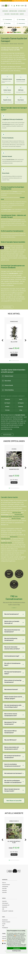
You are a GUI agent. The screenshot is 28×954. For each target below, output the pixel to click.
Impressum (4, 890)
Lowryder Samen (13, 11)
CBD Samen (7, 14)
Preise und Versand (6, 884)
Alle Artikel (4, 888)
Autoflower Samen (6, 549)
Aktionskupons (5, 903)
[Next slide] (25, 340)
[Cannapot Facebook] (5, 943)
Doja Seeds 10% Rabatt (6, 0)
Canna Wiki (4, 892)
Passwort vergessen (6, 921)
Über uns (4, 882)
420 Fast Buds (16, 519)
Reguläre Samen (15, 14)
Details (14, 355)
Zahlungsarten (5, 886)
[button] (12, 360)
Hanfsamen (5, 11)
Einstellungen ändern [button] (16, 950)
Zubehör (22, 14)
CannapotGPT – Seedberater (7, 910)
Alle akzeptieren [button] (16, 948)
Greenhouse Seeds (6, 523)
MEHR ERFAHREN (7, 307)
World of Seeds (16, 525)
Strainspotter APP (5, 905)
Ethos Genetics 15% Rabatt (20, 0)
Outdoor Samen (22, 11)
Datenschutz (4, 907)
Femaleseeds (18, 521)
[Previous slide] (2, 340)
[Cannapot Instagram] (2, 943)
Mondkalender (5, 927)
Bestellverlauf (5, 919)
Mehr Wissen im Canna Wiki (14, 807)
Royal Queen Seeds (18, 523)
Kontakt (3, 923)
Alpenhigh (4, 936)
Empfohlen (4, 901)
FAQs (3, 925)
